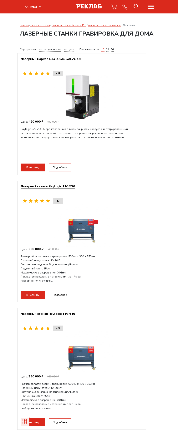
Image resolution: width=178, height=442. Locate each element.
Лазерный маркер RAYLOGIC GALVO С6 (52, 62)
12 (102, 49)
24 (107, 49)
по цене (69, 49)
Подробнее (63, 169)
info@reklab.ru (29, 393)
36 (112, 49)
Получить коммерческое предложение (50, 324)
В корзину (36, 169)
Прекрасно (32, 430)
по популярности (50, 49)
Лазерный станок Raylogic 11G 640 (51, 191)
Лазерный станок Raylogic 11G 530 (123, 60)
